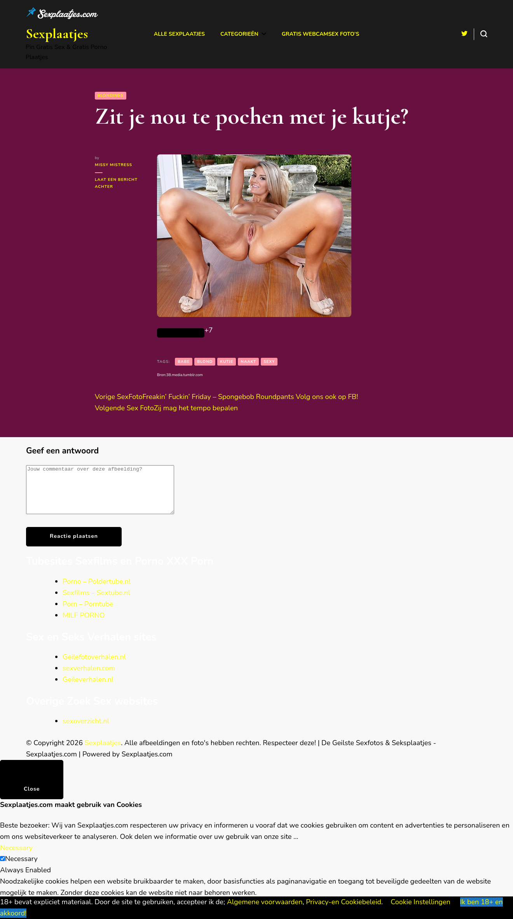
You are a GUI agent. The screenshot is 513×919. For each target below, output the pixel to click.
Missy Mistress (113, 165)
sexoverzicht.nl (86, 730)
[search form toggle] (483, 33)
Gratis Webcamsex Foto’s (320, 34)
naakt (248, 361)
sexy (269, 361)
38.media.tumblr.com (184, 375)
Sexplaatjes (57, 33)
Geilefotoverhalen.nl (94, 666)
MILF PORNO (84, 624)
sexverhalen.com (89, 677)
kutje (226, 361)
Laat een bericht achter (116, 183)
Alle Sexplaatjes (179, 34)
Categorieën (239, 34)
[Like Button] (180, 333)
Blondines (111, 95)
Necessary (21, 868)
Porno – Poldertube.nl (97, 590)
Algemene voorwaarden (265, 902)
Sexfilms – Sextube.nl (96, 602)
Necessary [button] (16, 857)
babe (184, 361)
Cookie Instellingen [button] (420, 902)
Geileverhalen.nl (88, 688)
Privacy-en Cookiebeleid (343, 902)
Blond (205, 361)
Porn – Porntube (88, 613)
